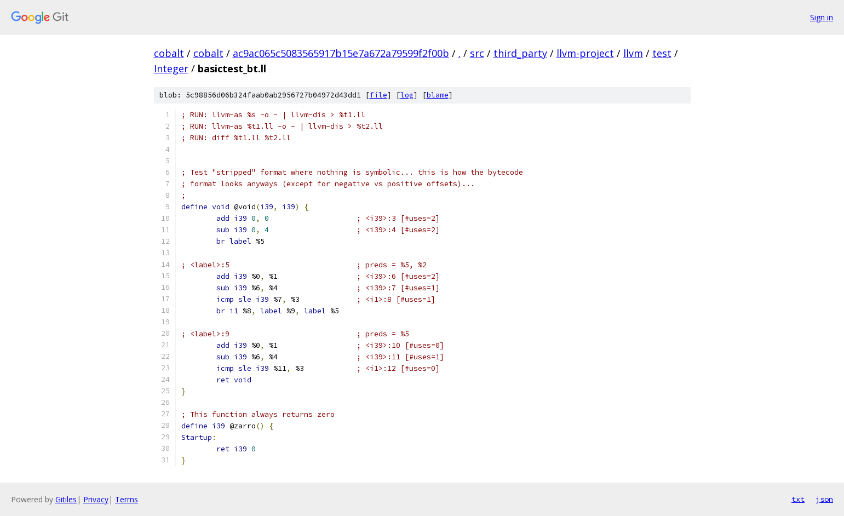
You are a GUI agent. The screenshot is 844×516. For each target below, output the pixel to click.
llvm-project (585, 53)
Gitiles (66, 499)
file (378, 95)
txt (798, 499)
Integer (171, 68)
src (477, 53)
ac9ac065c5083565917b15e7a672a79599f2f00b (341, 53)
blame (438, 95)
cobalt (169, 53)
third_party (520, 53)
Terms (126, 499)
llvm (633, 53)
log (407, 95)
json (824, 499)
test (661, 53)
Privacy (95, 499)
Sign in (821, 17)
